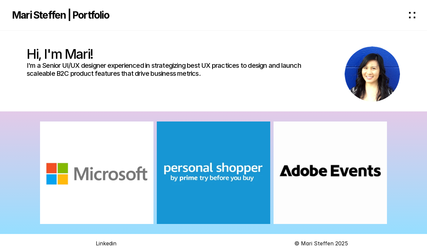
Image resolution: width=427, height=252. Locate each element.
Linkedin (106, 244)
